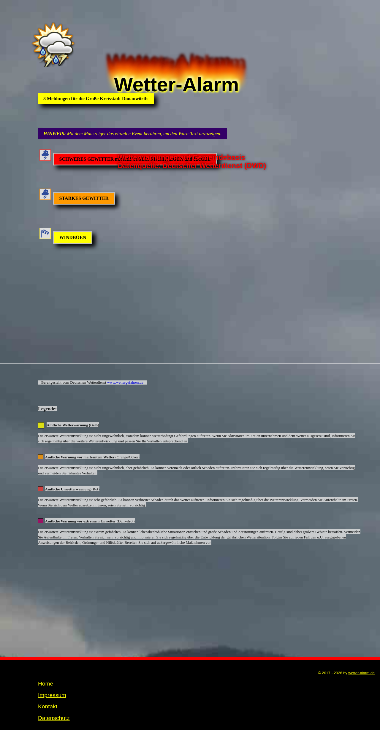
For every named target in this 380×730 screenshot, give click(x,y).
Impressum (52, 679)
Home (45, 667)
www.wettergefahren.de (125, 366)
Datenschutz (54, 702)
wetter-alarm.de (361, 657)
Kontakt (47, 690)
